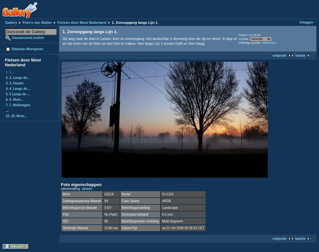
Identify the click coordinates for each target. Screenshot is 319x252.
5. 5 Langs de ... (18, 94)
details (87, 189)
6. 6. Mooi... (14, 99)
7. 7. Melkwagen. (18, 105)
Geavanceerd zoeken (28, 38)
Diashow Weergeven (27, 49)
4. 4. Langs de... (18, 88)
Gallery (11, 22)
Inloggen (306, 22)
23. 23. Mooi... (16, 116)
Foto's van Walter (37, 22)
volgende (279, 55)
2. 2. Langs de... (18, 77)
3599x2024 (269, 42)
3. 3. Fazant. (15, 83)
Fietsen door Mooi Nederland (81, 22)
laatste (300, 55)
